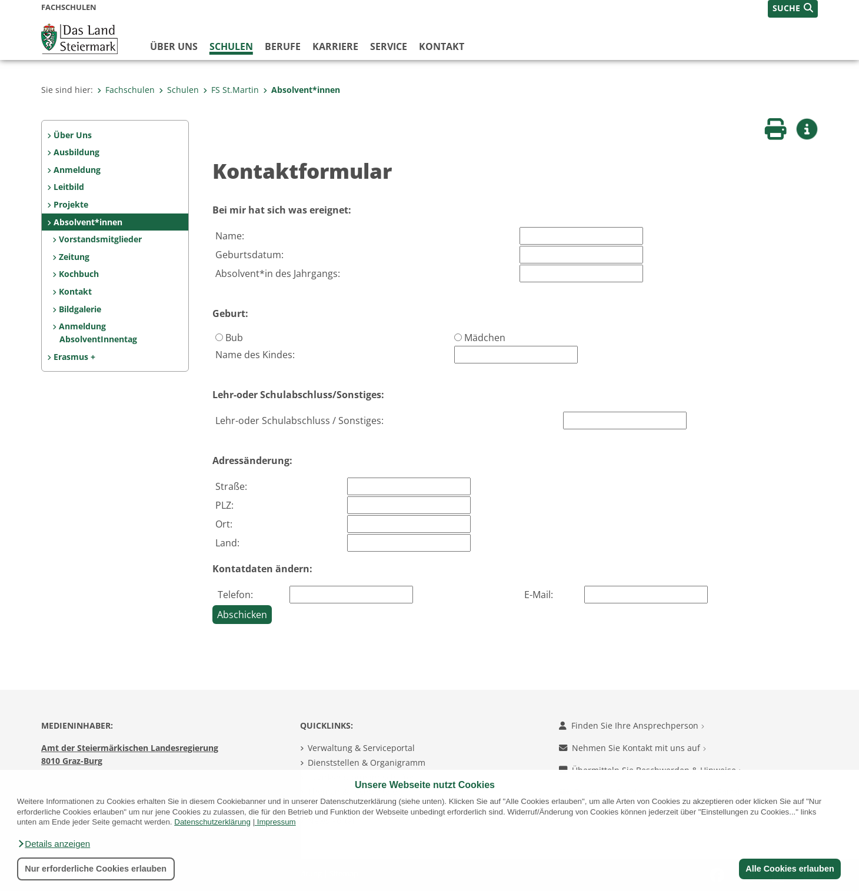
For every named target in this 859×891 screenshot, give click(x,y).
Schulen (231, 46)
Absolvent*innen (301, 89)
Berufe (283, 46)
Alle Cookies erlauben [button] (789, 868)
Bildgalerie (80, 309)
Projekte (71, 204)
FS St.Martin (231, 89)
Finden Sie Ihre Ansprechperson (631, 725)
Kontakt (441, 46)
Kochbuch (79, 273)
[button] (53, 844)
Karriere (335, 46)
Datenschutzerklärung (212, 821)
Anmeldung (77, 169)
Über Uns (73, 135)
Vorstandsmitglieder (100, 239)
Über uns (174, 46)
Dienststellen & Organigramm (366, 762)
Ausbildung (76, 152)
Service (388, 46)
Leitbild (69, 186)
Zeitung (74, 256)
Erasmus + (74, 356)
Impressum (276, 821)
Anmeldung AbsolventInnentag (97, 333)
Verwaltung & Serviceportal (361, 747)
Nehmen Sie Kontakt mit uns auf (632, 747)
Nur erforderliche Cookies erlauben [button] (96, 868)
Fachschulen (126, 89)
